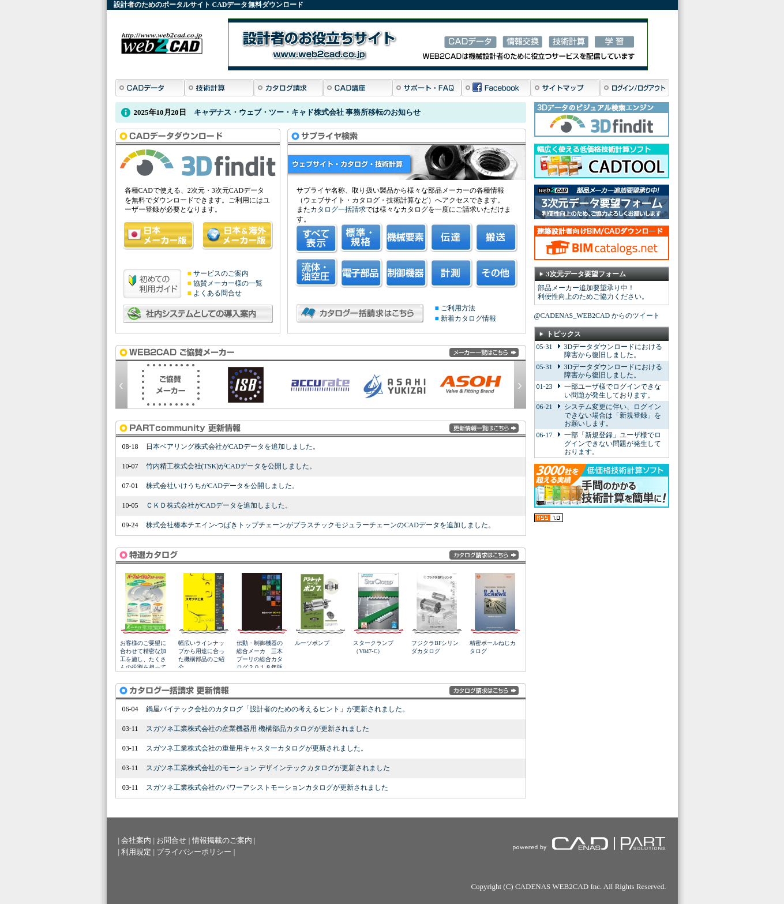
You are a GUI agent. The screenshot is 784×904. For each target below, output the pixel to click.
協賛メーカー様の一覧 (227, 283)
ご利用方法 (458, 308)
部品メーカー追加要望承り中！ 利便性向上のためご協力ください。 (593, 292)
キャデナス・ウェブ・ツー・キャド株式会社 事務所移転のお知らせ (307, 112)
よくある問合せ (217, 293)
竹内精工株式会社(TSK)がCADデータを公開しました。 (231, 466)
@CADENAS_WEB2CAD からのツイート (597, 316)
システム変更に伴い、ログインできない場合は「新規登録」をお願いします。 (612, 415)
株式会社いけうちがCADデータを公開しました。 (222, 486)
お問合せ (171, 840)
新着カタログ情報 (468, 318)
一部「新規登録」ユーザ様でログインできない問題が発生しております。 (612, 443)
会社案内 (136, 840)
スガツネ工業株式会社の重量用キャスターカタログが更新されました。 (256, 748)
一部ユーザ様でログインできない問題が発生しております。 (612, 390)
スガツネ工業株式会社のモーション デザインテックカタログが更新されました (268, 768)
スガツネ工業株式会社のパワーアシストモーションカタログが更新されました (267, 787)
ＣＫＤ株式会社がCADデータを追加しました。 (219, 505)
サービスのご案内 (221, 273)
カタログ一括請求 (338, 209)
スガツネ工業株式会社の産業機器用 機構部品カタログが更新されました (257, 729)
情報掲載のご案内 (222, 840)
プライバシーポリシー (193, 851)
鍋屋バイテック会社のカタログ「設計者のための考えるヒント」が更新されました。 (277, 709)
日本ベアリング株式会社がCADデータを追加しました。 (233, 446)
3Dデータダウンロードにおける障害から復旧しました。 (613, 351)
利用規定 (136, 851)
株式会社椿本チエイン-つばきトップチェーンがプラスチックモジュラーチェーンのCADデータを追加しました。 (320, 525)
